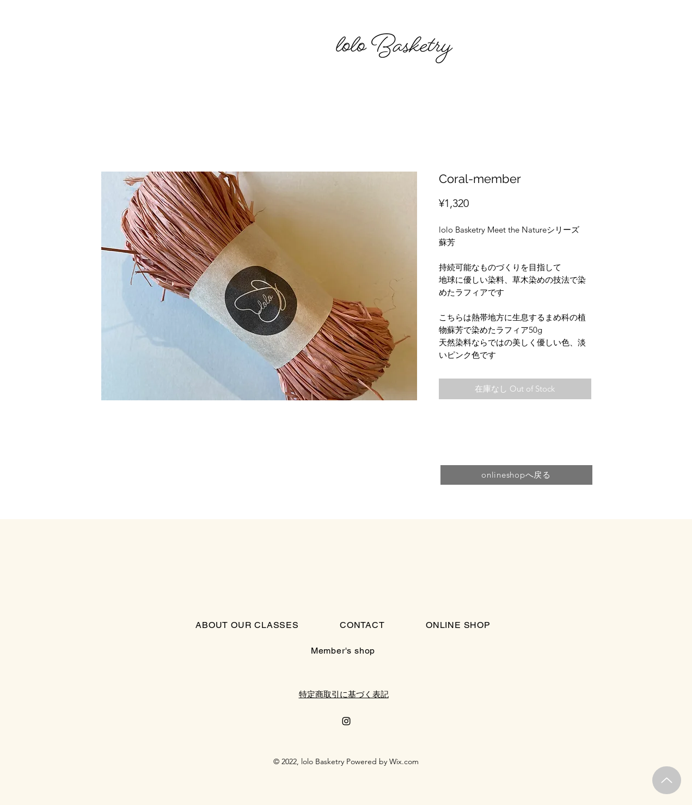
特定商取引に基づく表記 (344, 694)
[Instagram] (346, 721)
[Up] (666, 780)
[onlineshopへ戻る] (516, 475)
